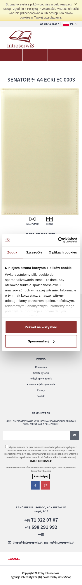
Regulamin (41, 367)
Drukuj (49, 224)
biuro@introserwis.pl (41, 460)
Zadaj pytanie (32, 224)
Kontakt (41, 396)
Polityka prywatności (41, 378)
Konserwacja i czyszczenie (41, 384)
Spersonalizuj (41, 341)
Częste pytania (41, 372)
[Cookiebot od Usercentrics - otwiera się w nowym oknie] (58, 240)
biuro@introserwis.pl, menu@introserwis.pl (43, 542)
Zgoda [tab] (12, 252)
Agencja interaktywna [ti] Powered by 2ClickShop (41, 577)
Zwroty (41, 390)
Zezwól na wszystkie (41, 327)
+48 (41, 520)
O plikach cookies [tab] (63, 252)
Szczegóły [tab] (34, 252)
